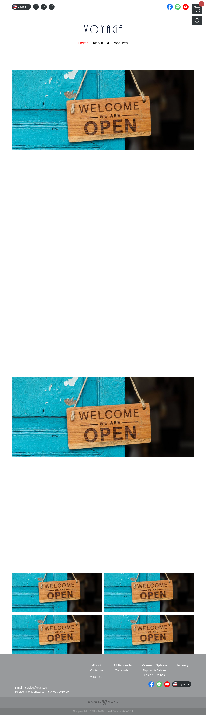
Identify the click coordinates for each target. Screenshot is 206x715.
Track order (122, 670)
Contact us (96, 670)
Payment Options (155, 665)
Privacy (182, 665)
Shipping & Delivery (154, 670)
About (96, 665)
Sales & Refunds (154, 675)
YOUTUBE (96, 677)
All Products (122, 665)
